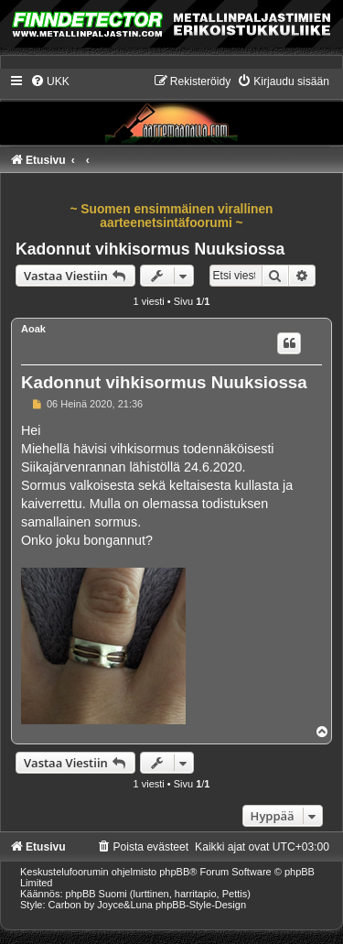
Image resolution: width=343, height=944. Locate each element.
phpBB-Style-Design (200, 904)
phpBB (174, 871)
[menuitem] (50, 81)
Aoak (33, 328)
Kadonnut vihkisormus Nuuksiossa (150, 249)
